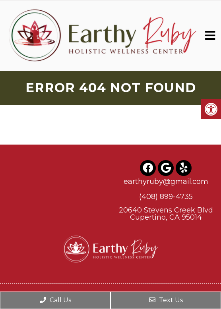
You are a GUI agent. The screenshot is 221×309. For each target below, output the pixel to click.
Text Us (166, 300)
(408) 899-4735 (166, 196)
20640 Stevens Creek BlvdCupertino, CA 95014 (166, 214)
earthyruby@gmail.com (166, 181)
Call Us (55, 300)
